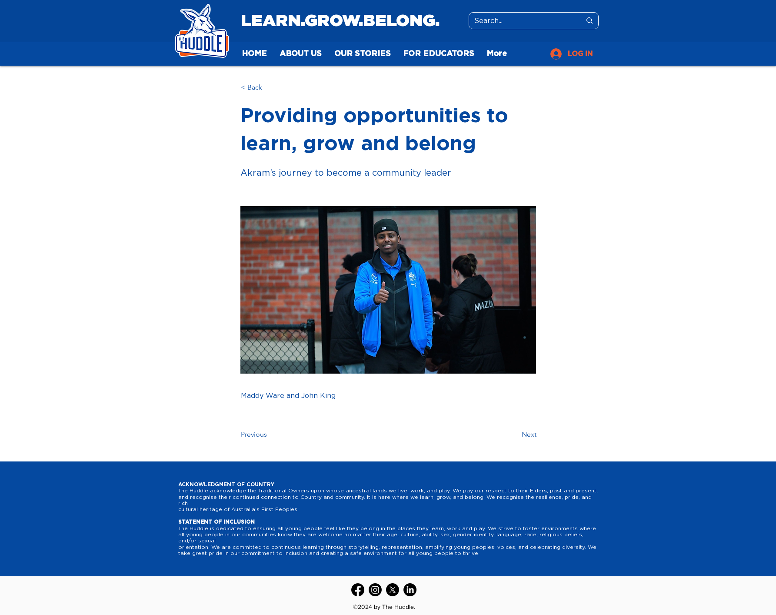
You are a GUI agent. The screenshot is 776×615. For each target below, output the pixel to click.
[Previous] (269, 434)
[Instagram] (375, 589)
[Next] (514, 434)
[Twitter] (392, 589)
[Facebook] (357, 589)
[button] (269, 87)
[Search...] (521, 21)
